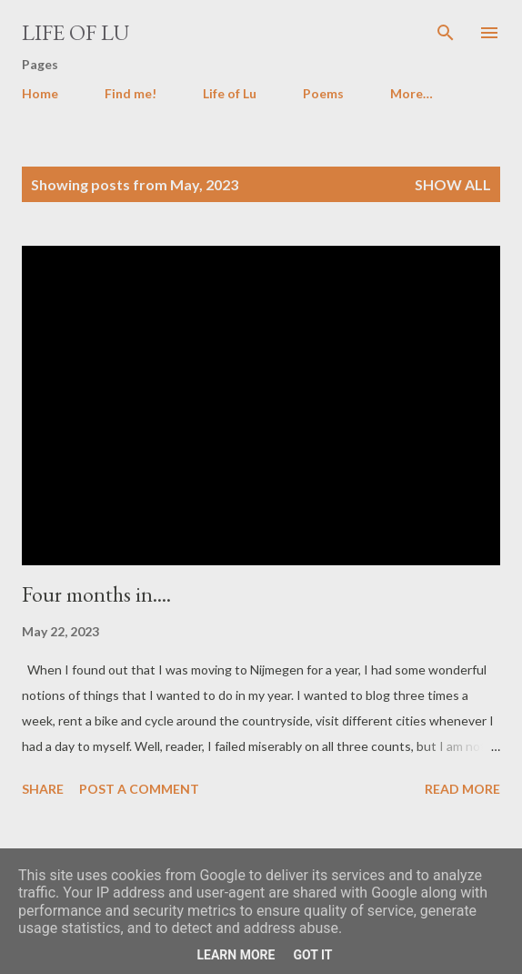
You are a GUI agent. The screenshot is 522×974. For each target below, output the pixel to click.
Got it (312, 955)
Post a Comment (139, 788)
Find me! (130, 93)
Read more (462, 788)
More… (411, 93)
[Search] (446, 33)
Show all (453, 184)
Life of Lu (75, 32)
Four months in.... (96, 594)
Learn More (235, 955)
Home (40, 93)
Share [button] (43, 788)
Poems (323, 93)
